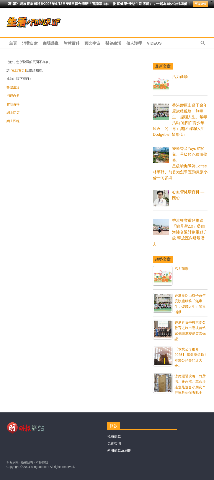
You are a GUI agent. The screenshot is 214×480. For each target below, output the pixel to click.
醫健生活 (113, 43)
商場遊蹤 (51, 43)
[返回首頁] (18, 70)
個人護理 (134, 43)
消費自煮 (30, 43)
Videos (154, 43)
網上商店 (13, 112)
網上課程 (13, 121)
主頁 (13, 43)
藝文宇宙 (92, 43)
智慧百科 (71, 43)
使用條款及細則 (119, 450)
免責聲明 (114, 443)
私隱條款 (114, 436)
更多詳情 (200, 3)
